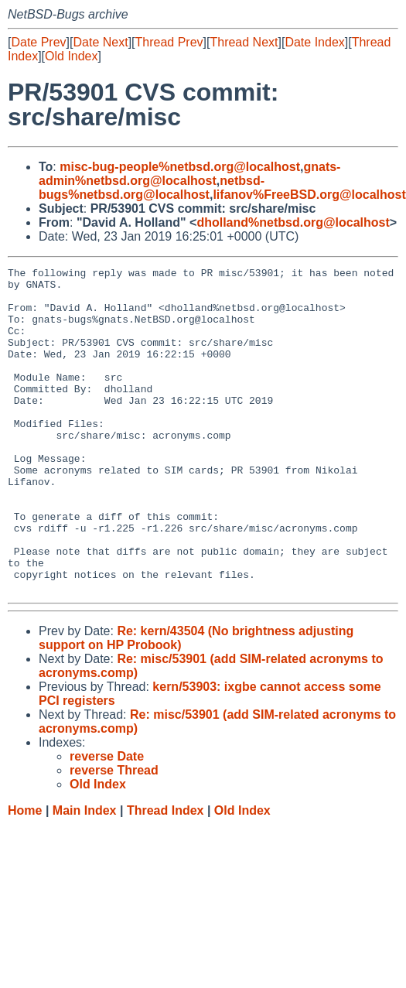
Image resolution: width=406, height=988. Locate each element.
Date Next (100, 42)
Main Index (85, 875)
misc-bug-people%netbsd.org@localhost (180, 166)
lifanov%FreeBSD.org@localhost (309, 194)
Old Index (71, 56)
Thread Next (244, 42)
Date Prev (38, 42)
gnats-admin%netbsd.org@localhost (189, 173)
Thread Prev (169, 42)
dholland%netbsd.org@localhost (292, 222)
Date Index (314, 42)
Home (25, 875)
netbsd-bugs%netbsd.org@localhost (151, 187)
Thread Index (165, 875)
